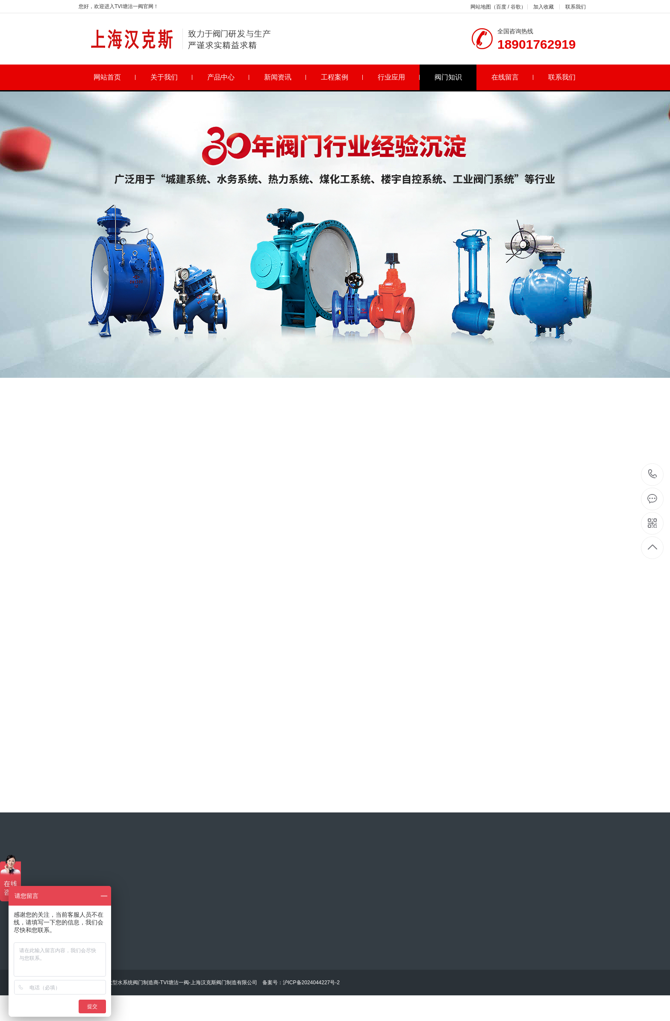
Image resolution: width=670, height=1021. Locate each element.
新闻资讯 (285, 77)
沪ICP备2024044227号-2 (311, 983)
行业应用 (399, 77)
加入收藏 (543, 7)
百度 (501, 7)
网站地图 (480, 7)
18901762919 (652, 474)
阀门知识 (448, 77)
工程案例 (342, 77)
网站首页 (115, 77)
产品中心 (228, 77)
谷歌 (516, 7)
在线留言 (512, 77)
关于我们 (171, 77)
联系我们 (575, 7)
